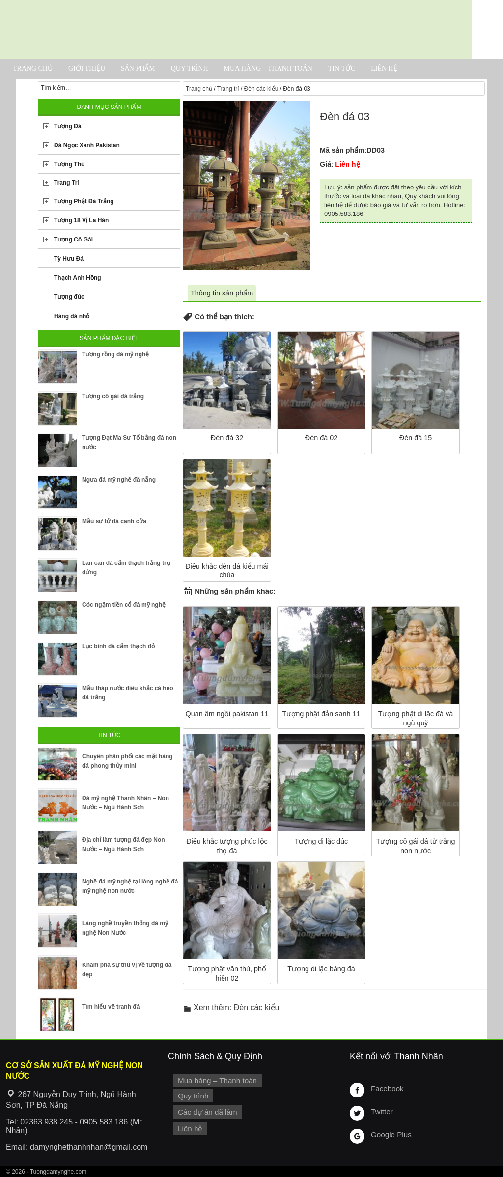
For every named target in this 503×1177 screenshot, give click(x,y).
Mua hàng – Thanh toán (268, 68)
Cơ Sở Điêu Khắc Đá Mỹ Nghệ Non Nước (236, 29)
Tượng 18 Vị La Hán (81, 220)
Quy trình (189, 68)
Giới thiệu (86, 68)
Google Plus (390, 1134)
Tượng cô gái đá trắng (113, 396)
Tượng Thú (69, 164)
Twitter (381, 1111)
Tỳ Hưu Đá (69, 258)
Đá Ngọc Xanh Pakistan (87, 145)
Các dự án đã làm (206, 1111)
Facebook (386, 1088)
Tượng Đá (68, 126)
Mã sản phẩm (342, 150)
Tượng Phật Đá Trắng (84, 201)
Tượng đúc (69, 297)
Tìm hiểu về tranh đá (111, 1006)
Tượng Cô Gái (73, 239)
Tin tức (341, 68)
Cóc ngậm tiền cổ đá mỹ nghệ (124, 604)
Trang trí (228, 88)
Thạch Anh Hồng (77, 277)
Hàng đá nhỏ (71, 316)
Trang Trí (66, 182)
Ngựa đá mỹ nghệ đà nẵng (119, 479)
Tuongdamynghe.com (58, 1171)
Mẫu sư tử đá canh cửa (114, 521)
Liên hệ (384, 68)
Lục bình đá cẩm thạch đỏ (118, 646)
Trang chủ (33, 68)
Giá (325, 164)
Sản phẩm (138, 68)
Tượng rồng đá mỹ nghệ (115, 354)
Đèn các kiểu (261, 88)
